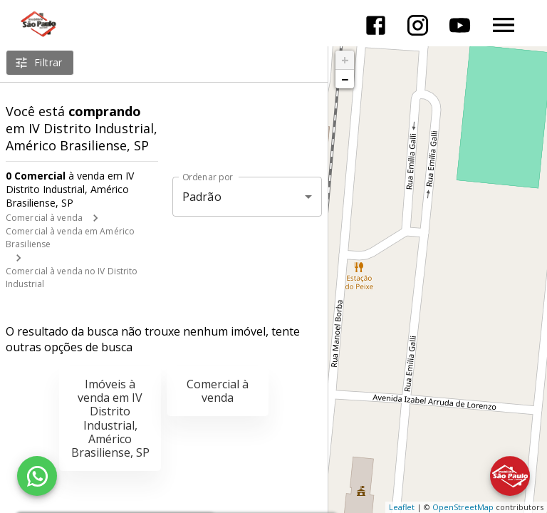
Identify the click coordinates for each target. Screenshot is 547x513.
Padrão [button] (202, 196)
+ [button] (345, 59)
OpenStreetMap (463, 507)
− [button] (344, 79)
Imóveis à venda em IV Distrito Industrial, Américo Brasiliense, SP (110, 418)
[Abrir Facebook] (375, 25)
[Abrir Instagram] (417, 25)
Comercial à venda (44, 218)
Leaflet (402, 507)
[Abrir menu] (503, 25)
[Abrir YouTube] (459, 25)
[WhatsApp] (37, 476)
